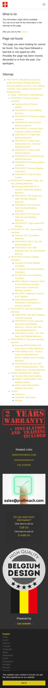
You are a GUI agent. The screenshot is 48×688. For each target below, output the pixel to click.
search (24, 32)
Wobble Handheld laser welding (25, 373)
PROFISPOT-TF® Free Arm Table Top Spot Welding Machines (27, 217)
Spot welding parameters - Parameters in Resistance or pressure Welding (28, 303)
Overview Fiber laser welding (28, 376)
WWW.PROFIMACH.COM (24, 455)
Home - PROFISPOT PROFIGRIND (27, 95)
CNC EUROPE (24, 465)
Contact (14, 391)
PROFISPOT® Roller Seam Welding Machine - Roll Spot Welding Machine (28, 144)
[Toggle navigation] (44, 4)
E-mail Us (24, 535)
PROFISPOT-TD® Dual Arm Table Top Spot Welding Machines (27, 208)
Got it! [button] (24, 683)
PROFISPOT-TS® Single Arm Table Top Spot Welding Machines (28, 199)
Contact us (20, 394)
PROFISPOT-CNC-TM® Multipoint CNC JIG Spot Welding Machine (30, 251)
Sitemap (18, 400)
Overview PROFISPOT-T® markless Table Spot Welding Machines (28, 190)
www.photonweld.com (24, 460)
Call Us (24, 527)
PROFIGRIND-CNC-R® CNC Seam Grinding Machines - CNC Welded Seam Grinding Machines (30, 367)
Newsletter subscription (25, 397)
